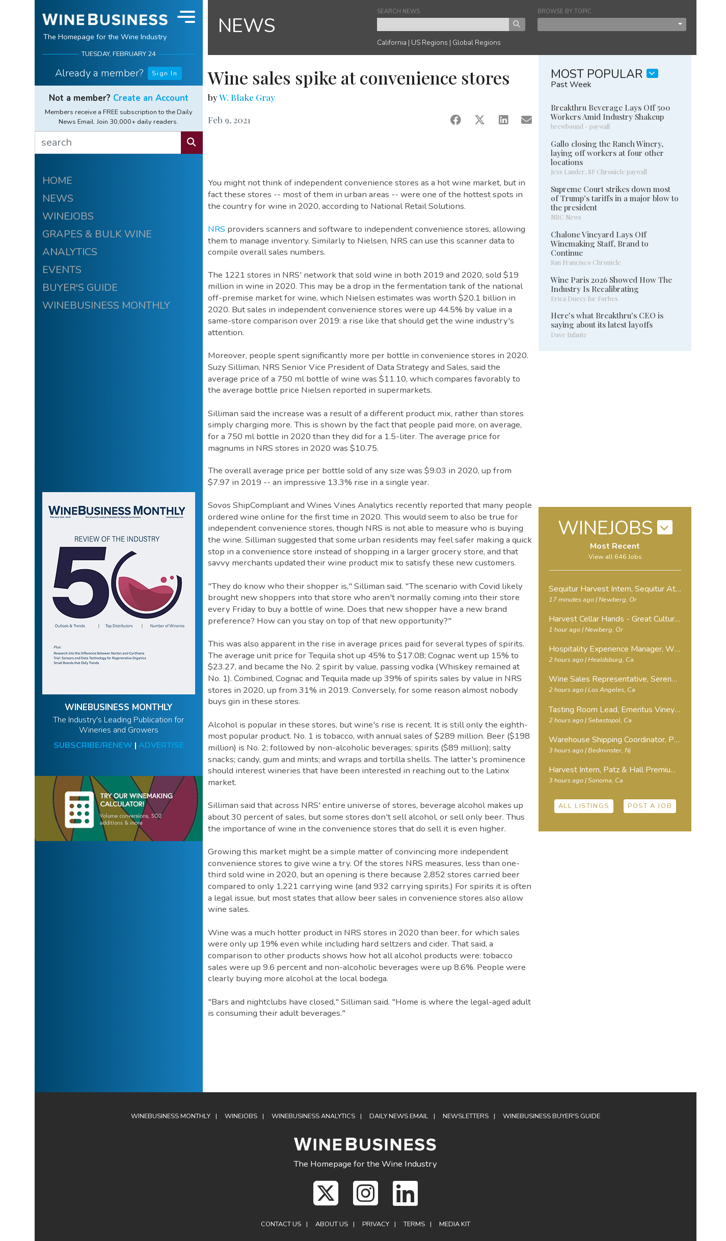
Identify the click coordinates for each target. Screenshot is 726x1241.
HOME (57, 180)
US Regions (429, 42)
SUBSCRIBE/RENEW (92, 745)
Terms (414, 1224)
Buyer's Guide (551, 1116)
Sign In (164, 73)
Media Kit (454, 1224)
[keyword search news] (443, 24)
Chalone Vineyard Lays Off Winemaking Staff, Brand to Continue (600, 243)
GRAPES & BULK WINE (97, 234)
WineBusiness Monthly (170, 1116)
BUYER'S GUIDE (80, 287)
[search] (108, 142)
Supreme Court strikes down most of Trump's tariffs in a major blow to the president (615, 198)
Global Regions (476, 42)
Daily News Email (398, 1116)
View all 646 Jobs (615, 556)
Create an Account (151, 98)
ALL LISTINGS (583, 806)
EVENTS (62, 270)
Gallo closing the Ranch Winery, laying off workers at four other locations (607, 153)
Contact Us (281, 1224)
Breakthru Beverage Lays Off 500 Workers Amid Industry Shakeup (610, 112)
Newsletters (466, 1116)
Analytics (313, 1116)
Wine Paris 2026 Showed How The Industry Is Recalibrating (611, 284)
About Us (331, 1224)
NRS (216, 229)
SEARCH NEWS (398, 11)
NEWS (57, 198)
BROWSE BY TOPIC (564, 11)
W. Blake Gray (247, 97)
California (392, 42)
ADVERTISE (161, 745)
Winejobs (241, 1116)
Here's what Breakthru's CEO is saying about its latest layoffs (607, 320)
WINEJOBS (68, 216)
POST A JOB (650, 806)
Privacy (375, 1224)
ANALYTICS (69, 252)
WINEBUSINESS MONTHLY (106, 305)
